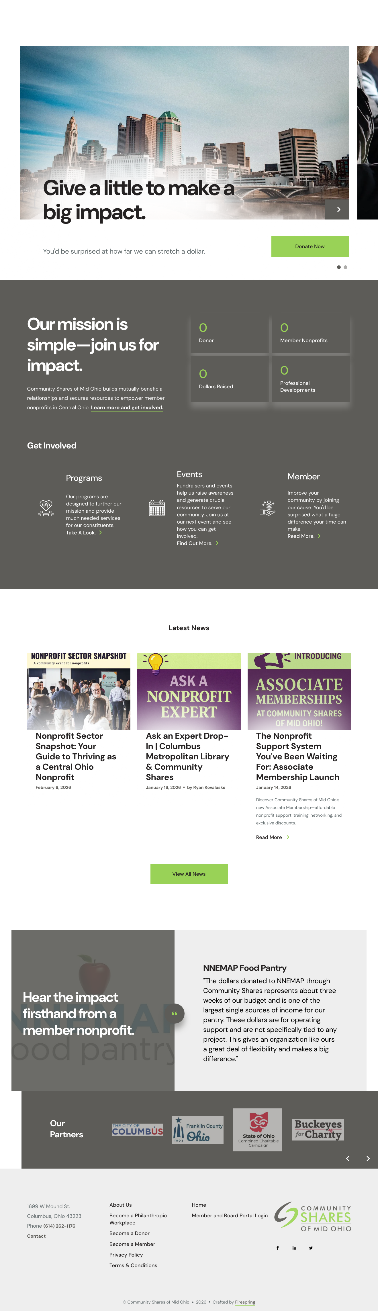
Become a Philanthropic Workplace (138, 1219)
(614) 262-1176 (60, 1226)
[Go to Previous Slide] (348, 1159)
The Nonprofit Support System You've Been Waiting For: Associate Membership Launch (298, 756)
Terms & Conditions (133, 1265)
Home (199, 1205)
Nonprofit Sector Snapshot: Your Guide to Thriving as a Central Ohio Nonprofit (76, 756)
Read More (269, 837)
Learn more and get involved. (127, 407)
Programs (84, 478)
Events (189, 474)
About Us (120, 1205)
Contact (36, 1236)
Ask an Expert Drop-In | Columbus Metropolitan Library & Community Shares (187, 756)
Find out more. (194, 543)
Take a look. (81, 532)
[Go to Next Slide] (368, 1159)
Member (304, 476)
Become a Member (132, 1244)
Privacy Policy (126, 1254)
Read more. (301, 536)
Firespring (245, 1302)
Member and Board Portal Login (230, 1215)
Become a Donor (129, 1233)
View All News (189, 874)
